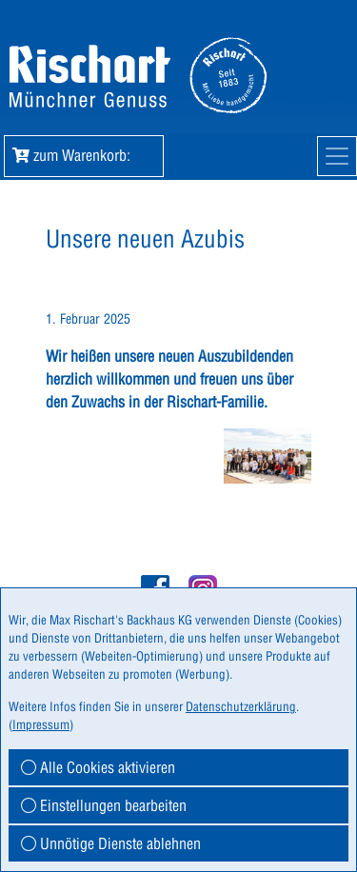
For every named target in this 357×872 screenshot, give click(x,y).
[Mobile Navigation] (337, 156)
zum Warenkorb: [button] (83, 155)
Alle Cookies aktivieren (98, 767)
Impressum (40, 724)
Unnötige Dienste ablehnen (111, 843)
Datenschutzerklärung (241, 706)
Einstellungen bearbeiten (104, 805)
